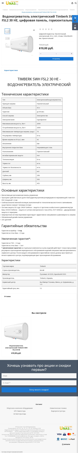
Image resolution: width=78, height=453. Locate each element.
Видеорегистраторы (58, 411)
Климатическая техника (58, 408)
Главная (5, 10)
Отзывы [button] (7, 296)
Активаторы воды (20, 414)
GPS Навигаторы (19, 411)
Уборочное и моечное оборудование (20, 408)
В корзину (56, 59)
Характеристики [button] (11, 70)
